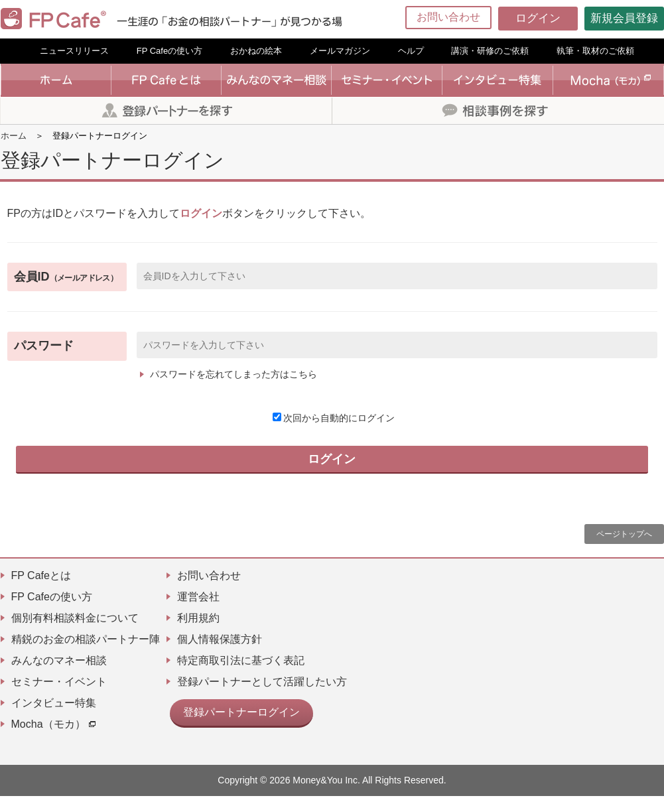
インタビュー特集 (53, 708)
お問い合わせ (448, 17)
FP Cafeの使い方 (169, 51)
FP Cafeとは (41, 581)
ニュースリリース (74, 51)
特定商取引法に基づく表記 (240, 666)
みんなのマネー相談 (59, 666)
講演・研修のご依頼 (490, 51)
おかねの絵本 (256, 51)
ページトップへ (624, 540)
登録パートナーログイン (234, 716)
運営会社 (198, 602)
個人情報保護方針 (219, 645)
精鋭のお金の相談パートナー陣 (85, 645)
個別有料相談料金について (75, 624)
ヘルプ (411, 51)
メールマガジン (340, 51)
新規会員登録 (624, 18)
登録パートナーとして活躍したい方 (262, 687)
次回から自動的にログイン (334, 418)
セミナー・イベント (59, 687)
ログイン (538, 18)
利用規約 (198, 624)
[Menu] (645, 18)
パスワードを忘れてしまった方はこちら (233, 374)
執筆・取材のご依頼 (595, 51)
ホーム (14, 136)
